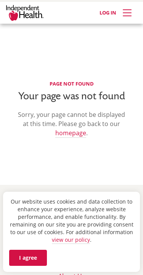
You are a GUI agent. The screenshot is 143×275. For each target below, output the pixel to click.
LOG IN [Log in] (108, 12)
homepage (70, 133)
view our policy (71, 239)
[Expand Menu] (127, 12)
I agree (28, 257)
